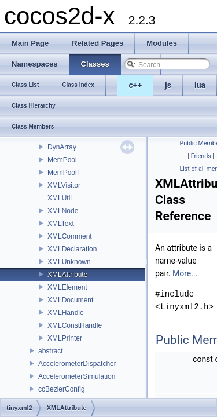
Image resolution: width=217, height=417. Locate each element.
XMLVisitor (63, 185)
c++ (135, 85)
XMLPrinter (64, 338)
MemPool (62, 160)
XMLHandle (65, 313)
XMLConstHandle (74, 325)
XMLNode (62, 211)
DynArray (61, 147)
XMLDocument (70, 300)
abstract (50, 351)
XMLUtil (59, 198)
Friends (201, 156)
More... (184, 273)
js (168, 85)
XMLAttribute (67, 274)
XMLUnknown (69, 262)
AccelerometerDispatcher (77, 364)
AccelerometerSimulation (76, 376)
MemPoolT (64, 173)
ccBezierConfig (61, 389)
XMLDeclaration (72, 249)
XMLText (60, 224)
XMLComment (69, 236)
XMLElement (67, 287)
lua (199, 85)
